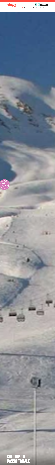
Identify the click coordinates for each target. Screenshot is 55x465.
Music (34, 7)
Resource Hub (39, 7)
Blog (47, 9)
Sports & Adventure (28, 7)
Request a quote (44, 4)
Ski (22, 7)
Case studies (45, 7)
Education (19, 7)
